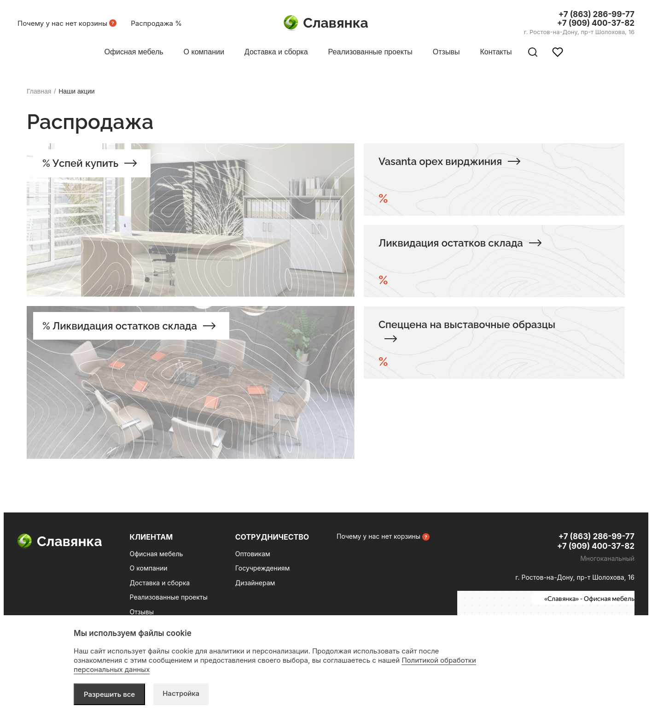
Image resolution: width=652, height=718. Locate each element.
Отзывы (142, 612)
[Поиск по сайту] (532, 52)
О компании (149, 568)
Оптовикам (252, 554)
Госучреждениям (262, 568)
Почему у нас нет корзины (62, 23)
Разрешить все (109, 694)
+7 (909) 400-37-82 (596, 23)
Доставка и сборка (160, 583)
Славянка (326, 23)
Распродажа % (156, 23)
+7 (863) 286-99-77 (597, 14)
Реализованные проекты (169, 597)
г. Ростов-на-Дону (579, 31)
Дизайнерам (255, 583)
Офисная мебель (156, 554)
